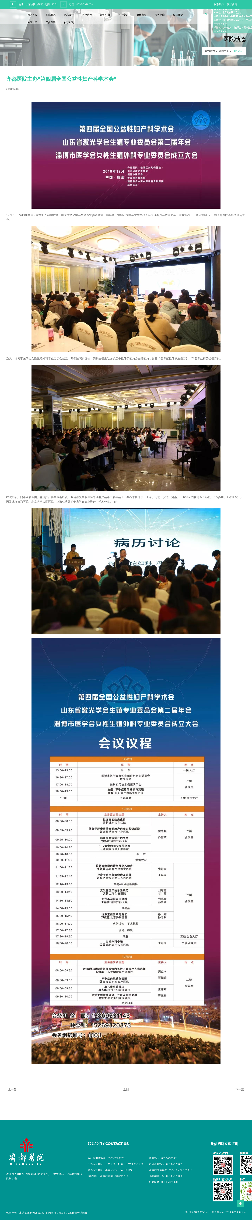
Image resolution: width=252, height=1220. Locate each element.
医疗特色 (87, 14)
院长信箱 (232, 4)
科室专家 (123, 14)
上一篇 (12, 1089)
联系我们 (219, 4)
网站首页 (32, 14)
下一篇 (240, 1089)
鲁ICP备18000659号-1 (197, 1212)
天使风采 (50, 22)
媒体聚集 (141, 14)
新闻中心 (105, 14)
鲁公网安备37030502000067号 (229, 1212)
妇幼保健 (178, 14)
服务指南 (160, 14)
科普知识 (69, 22)
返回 (126, 1089)
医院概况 (50, 14)
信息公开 (69, 14)
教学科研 (32, 22)
